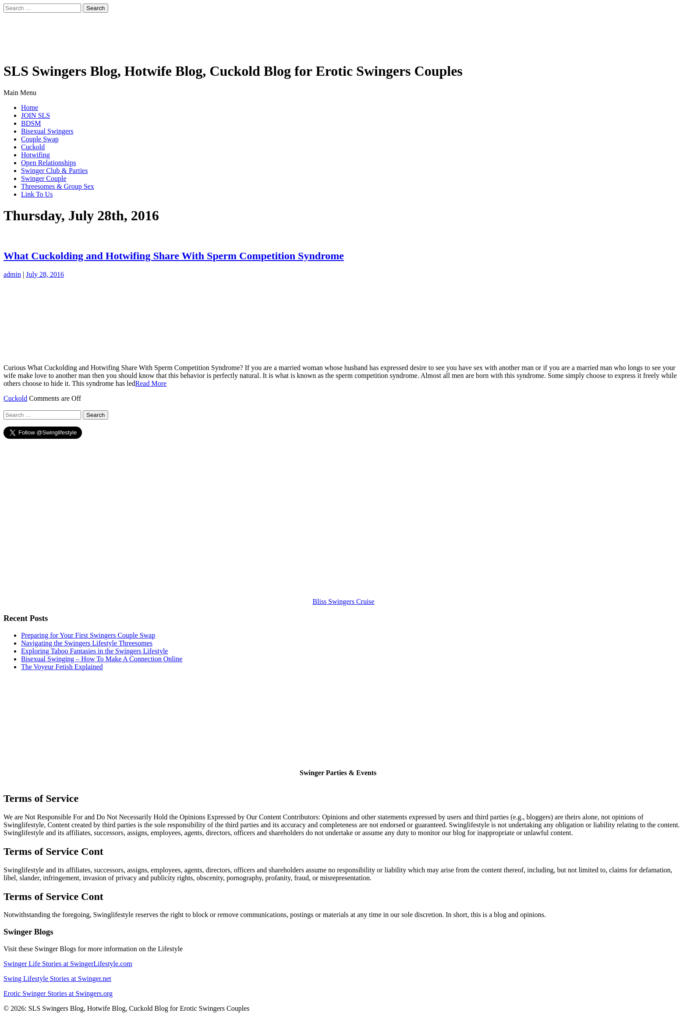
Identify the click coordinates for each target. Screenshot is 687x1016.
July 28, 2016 (45, 274)
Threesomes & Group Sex (57, 186)
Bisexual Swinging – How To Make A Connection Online (101, 659)
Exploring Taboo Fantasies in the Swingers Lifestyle (94, 651)
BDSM (31, 123)
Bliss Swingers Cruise (343, 601)
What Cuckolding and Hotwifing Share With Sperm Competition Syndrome (174, 255)
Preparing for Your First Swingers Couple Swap (88, 635)
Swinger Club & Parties (54, 170)
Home (29, 107)
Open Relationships (48, 162)
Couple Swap (40, 139)
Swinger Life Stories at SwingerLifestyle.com (68, 963)
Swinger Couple (44, 178)
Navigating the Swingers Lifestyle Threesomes (86, 643)
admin (12, 274)
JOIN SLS (35, 115)
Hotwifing (35, 155)
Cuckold (33, 147)
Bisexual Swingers (47, 131)
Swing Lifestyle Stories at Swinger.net (57, 978)
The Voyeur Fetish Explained (62, 666)
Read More (151, 383)
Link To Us (37, 194)
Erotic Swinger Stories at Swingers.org (58, 993)
